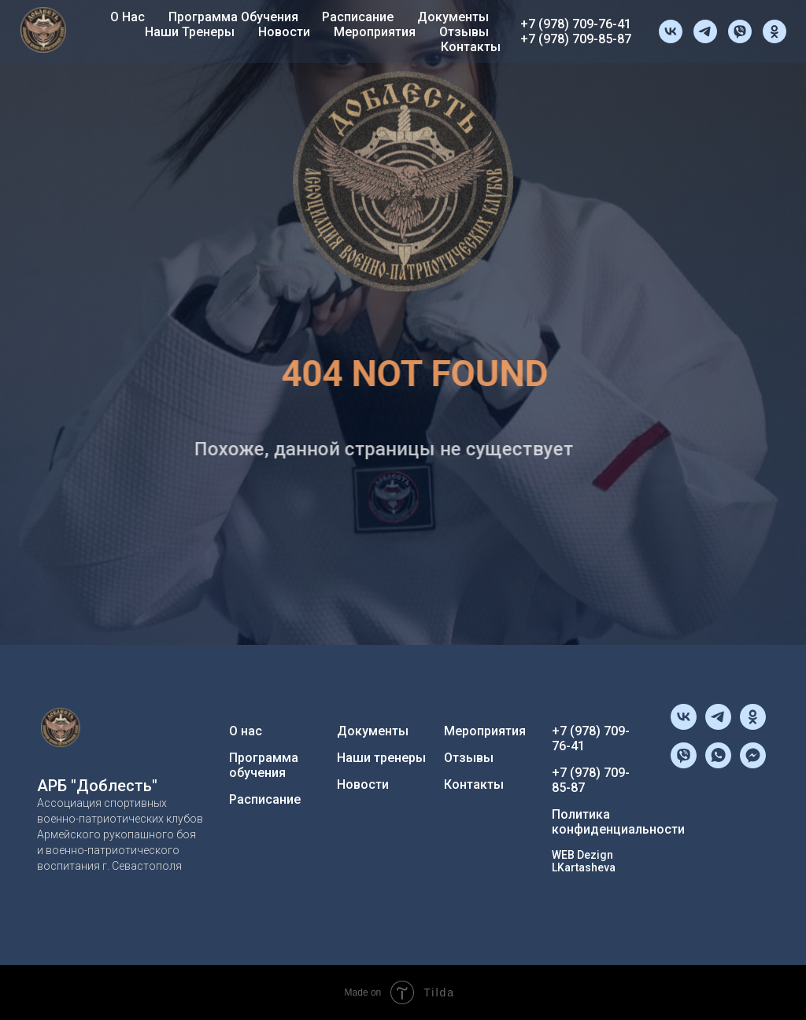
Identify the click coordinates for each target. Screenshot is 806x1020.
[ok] (774, 31)
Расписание (358, 16)
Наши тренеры (190, 31)
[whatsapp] (718, 764)
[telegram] (705, 31)
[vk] (670, 31)
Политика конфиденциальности (618, 822)
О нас (127, 16)
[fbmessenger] (753, 764)
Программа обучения (233, 16)
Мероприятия (375, 31)
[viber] (740, 31)
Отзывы (464, 31)
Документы (453, 16)
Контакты (471, 46)
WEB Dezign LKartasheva (584, 861)
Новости (284, 31)
